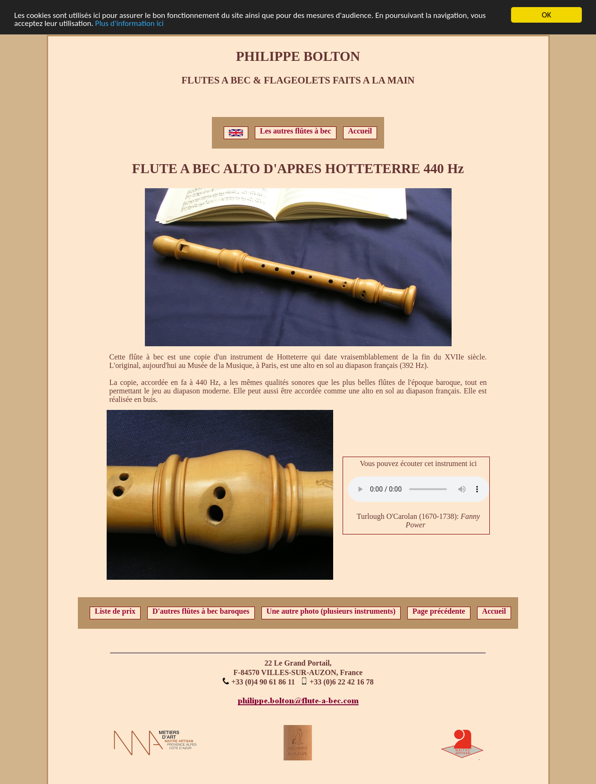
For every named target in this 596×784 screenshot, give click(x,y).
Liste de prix (115, 611)
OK (546, 15)
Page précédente (438, 611)
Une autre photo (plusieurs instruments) (331, 611)
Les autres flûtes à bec (295, 131)
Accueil (360, 131)
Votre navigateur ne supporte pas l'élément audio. (418, 489)
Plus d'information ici (129, 23)
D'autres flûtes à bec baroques (201, 611)
